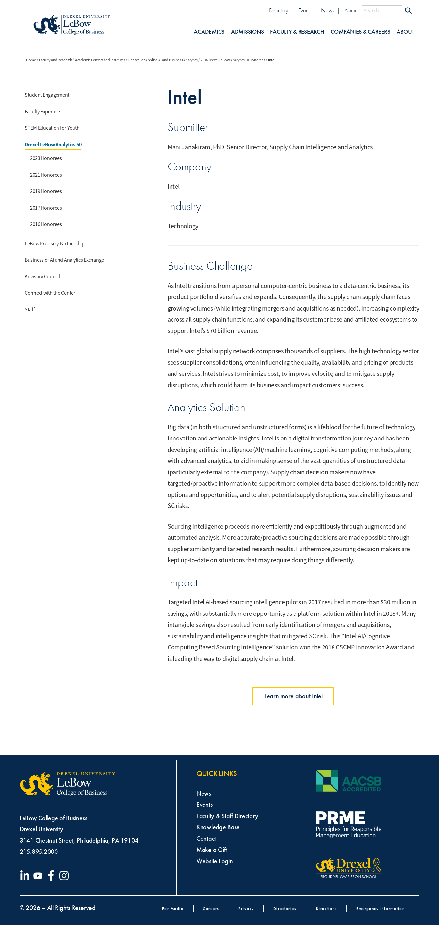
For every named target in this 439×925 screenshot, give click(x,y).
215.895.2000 (39, 851)
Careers (211, 908)
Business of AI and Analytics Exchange (64, 260)
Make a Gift (211, 849)
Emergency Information (380, 908)
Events (304, 10)
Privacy (246, 908)
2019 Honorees (46, 191)
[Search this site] (382, 10)
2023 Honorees (46, 158)
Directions (326, 908)
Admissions (247, 31)
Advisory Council (42, 276)
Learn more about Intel (293, 696)
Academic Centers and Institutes (100, 60)
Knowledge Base (218, 827)
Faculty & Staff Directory (227, 816)
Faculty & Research (297, 31)
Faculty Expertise (42, 111)
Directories (285, 908)
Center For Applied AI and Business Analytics (163, 60)
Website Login (214, 861)
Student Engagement (47, 95)
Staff (30, 309)
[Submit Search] (408, 10)
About (405, 31)
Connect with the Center (50, 293)
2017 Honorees (46, 208)
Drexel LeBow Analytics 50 (53, 144)
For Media (173, 908)
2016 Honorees (46, 224)
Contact (206, 838)
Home (31, 60)
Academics (209, 31)
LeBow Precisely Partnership (55, 243)
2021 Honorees (46, 175)
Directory (278, 10)
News (327, 10)
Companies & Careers (360, 31)
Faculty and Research (55, 60)
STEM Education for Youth (52, 128)
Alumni (351, 10)
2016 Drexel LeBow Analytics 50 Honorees (233, 60)
